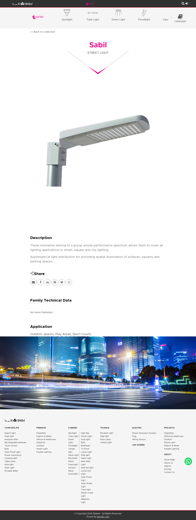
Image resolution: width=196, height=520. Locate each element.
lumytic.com (103, 517)
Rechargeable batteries (15, 443)
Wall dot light (87, 468)
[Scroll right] (171, 18)
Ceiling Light (106, 443)
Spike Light (86, 458)
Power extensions (13, 455)
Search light (10, 433)
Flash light (9, 436)
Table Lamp (10, 461)
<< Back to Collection (42, 32)
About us (168, 463)
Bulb (7, 449)
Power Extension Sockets (144, 433)
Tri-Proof (85, 449)
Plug (134, 436)
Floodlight (73, 446)
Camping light (11, 458)
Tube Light (73, 436)
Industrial (40, 443)
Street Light (42, 449)
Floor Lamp (105, 440)
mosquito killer (11, 440)
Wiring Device (139, 440)
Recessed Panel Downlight (73, 461)
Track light (86, 490)
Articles (167, 469)
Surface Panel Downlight (73, 471)
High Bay (85, 433)
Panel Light (73, 455)
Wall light (85, 455)
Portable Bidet (11, 471)
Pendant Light (106, 433)
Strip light (9, 465)
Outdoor (40, 446)
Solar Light (10, 468)
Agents (167, 466)
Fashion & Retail (43, 436)
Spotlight (72, 433)
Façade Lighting (43, 452)
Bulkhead (85, 446)
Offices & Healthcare (46, 440)
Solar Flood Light (12, 452)
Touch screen (11, 446)
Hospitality (41, 433)
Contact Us (169, 472)
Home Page (169, 460)
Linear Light (86, 452)
